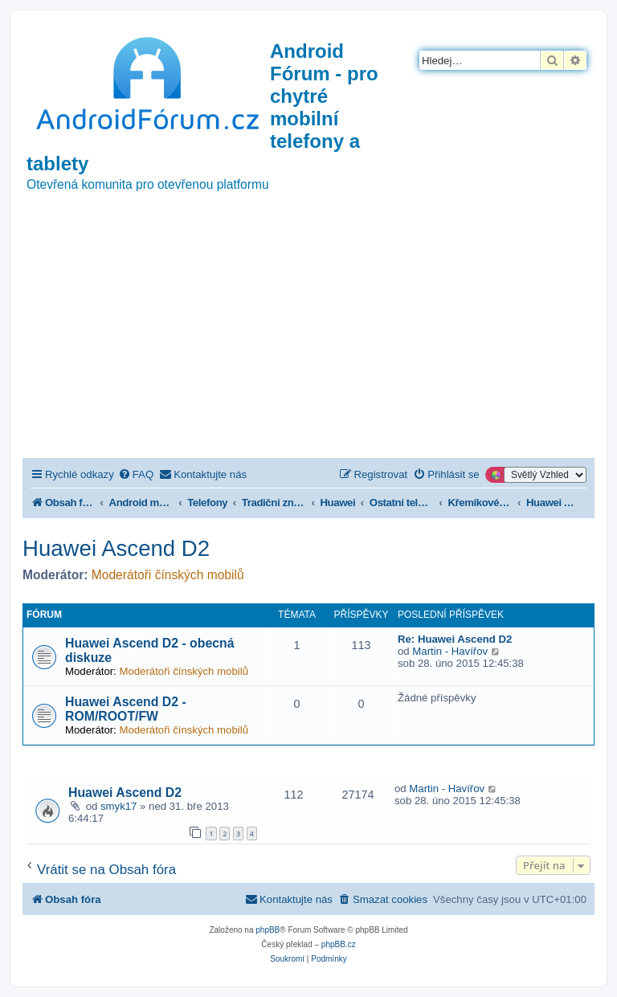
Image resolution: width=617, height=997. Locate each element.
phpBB (267, 929)
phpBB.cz (338, 944)
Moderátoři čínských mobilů (168, 575)
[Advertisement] (308, 337)
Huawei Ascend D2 (116, 548)
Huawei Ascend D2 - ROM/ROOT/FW (125, 709)
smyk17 (118, 806)
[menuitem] (135, 474)
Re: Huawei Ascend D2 (455, 639)
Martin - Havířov (450, 651)
